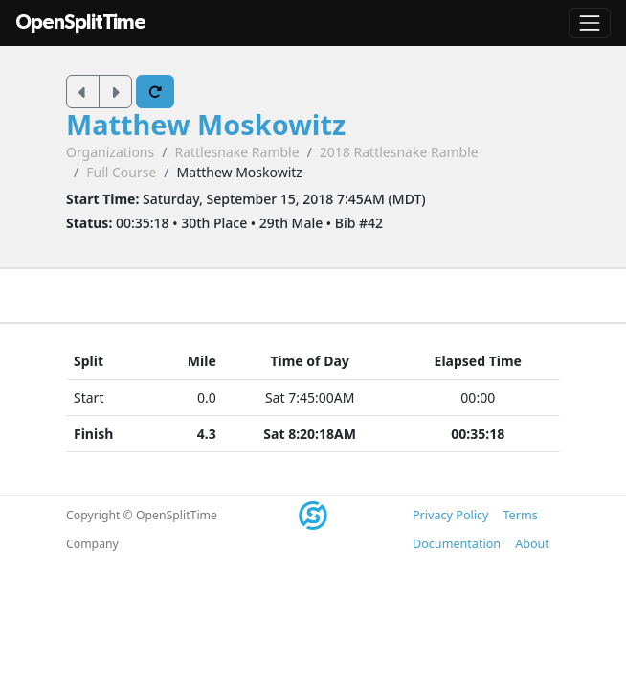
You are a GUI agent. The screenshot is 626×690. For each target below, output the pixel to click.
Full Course (121, 172)
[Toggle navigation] (590, 23)
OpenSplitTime (80, 22)
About (532, 544)
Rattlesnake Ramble (236, 152)
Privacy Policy (450, 515)
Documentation (457, 544)
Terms (520, 515)
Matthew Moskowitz (206, 124)
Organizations (110, 152)
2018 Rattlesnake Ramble (399, 152)
